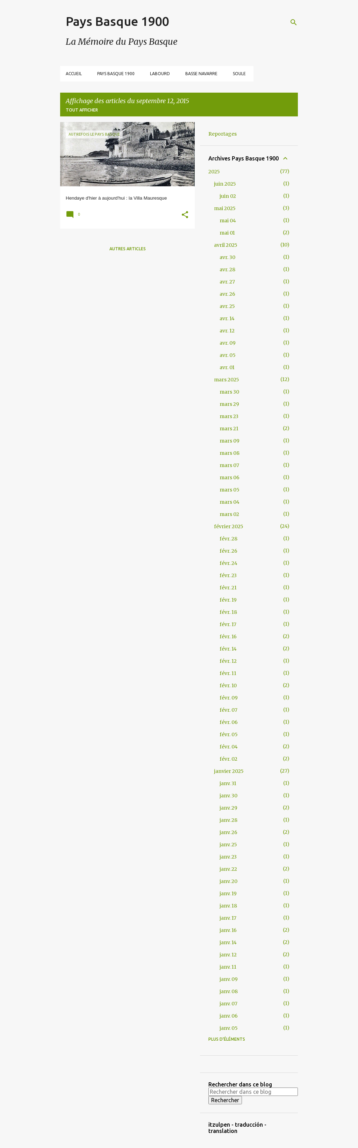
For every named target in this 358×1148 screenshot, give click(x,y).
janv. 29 (228, 808)
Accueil (74, 73)
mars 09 (229, 441)
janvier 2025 (229, 771)
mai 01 (227, 233)
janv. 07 (228, 1003)
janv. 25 (228, 844)
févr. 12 (228, 661)
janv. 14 (228, 942)
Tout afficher (82, 110)
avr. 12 (227, 331)
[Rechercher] (293, 22)
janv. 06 (229, 1016)
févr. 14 (228, 649)
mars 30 (229, 392)
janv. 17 (228, 918)
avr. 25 (227, 306)
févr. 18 (228, 612)
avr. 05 (228, 355)
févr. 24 (228, 563)
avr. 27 (227, 282)
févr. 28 (228, 539)
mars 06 (229, 477)
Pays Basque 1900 (117, 21)
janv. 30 (228, 795)
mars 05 (229, 490)
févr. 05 (229, 734)
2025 (214, 171)
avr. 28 (227, 269)
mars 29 (229, 404)
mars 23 (229, 416)
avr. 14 (227, 318)
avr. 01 (227, 367)
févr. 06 (229, 722)
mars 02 (229, 514)
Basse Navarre (201, 73)
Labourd (160, 73)
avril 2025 (225, 245)
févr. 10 (228, 685)
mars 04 (229, 502)
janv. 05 (229, 1028)
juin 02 (228, 196)
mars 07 (229, 465)
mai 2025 (225, 208)
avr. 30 (227, 257)
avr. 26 (227, 294)
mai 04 (228, 220)
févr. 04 (229, 747)
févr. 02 (228, 759)
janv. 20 (228, 881)
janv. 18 (228, 906)
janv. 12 (228, 955)
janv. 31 (228, 783)
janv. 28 (228, 820)
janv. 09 (229, 979)
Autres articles (127, 248)
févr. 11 (228, 673)
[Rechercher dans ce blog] (253, 1092)
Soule (239, 73)
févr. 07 (228, 710)
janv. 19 (228, 893)
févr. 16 (228, 636)
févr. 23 (228, 575)
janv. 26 (228, 832)
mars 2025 (226, 379)
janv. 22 (228, 869)
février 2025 (228, 526)
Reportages (222, 134)
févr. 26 (228, 551)
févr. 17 (228, 624)
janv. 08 (229, 991)
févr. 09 (229, 698)
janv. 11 (228, 967)
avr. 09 (228, 343)
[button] (185, 215)
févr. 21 (228, 587)
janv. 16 (228, 930)
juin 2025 (225, 184)
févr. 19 (228, 600)
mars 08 (229, 453)
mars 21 (229, 428)
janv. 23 (228, 857)
